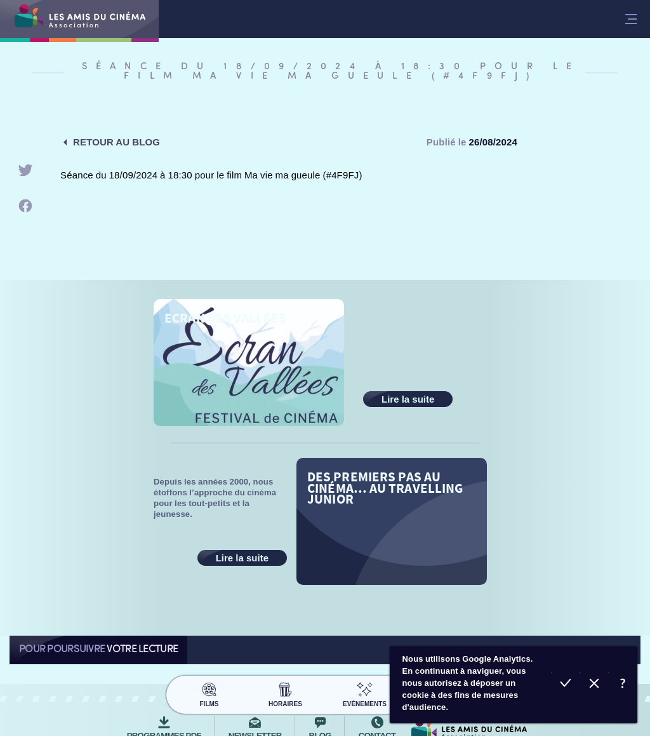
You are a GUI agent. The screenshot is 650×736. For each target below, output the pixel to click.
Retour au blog (116, 142)
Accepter (566, 685)
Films (209, 692)
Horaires (285, 692)
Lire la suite (407, 399)
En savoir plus (623, 685)
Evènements (364, 692)
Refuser (594, 685)
